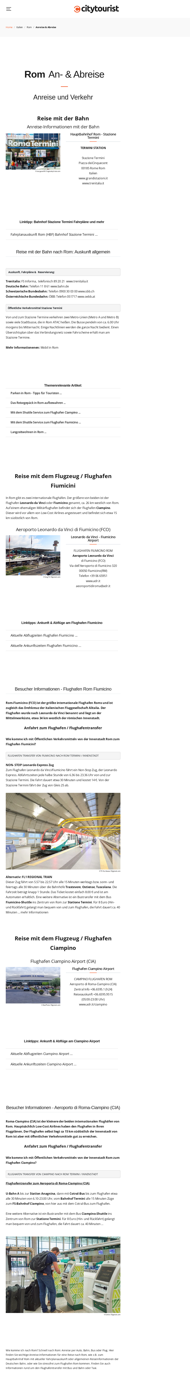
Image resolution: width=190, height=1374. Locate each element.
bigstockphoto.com (53, 171)
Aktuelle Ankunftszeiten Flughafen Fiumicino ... (46, 645)
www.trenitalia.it (77, 281)
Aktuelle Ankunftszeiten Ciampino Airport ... (43, 1064)
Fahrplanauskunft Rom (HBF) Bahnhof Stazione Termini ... (54, 234)
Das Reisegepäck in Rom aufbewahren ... (38, 403)
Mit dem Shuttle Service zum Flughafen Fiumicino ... (46, 422)
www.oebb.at (86, 296)
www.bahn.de (59, 286)
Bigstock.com (55, 577)
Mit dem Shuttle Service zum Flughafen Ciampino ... (46, 412)
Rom (29, 27)
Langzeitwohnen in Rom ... (28, 432)
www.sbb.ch (86, 291)
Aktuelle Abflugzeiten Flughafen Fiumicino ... (44, 635)
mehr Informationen (34, 912)
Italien (19, 27)
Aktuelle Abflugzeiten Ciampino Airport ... (42, 1053)
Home (9, 27)
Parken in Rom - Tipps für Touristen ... (36, 393)
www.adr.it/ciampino (93, 1004)
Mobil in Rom (49, 347)
